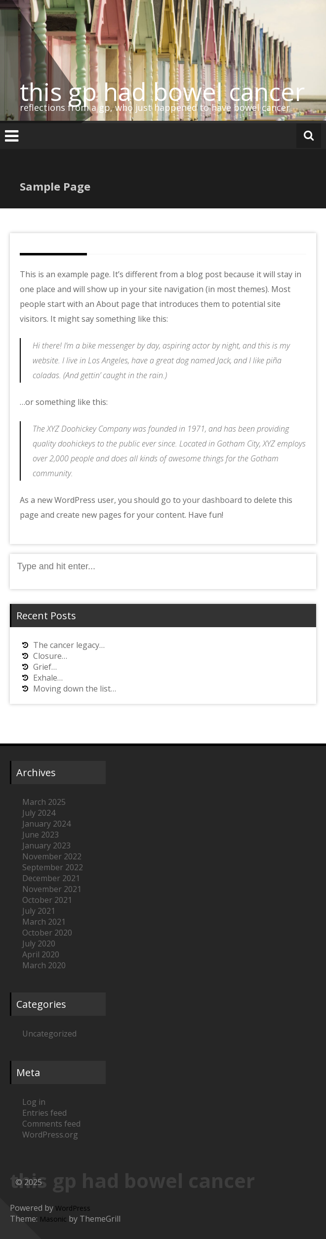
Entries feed (44, 1112)
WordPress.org (50, 1134)
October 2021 (47, 899)
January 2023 (46, 845)
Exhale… (48, 677)
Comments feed (51, 1123)
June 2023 (40, 834)
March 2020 (44, 965)
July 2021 (38, 910)
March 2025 (44, 801)
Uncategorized (49, 1033)
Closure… (50, 655)
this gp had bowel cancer (162, 91)
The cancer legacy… (69, 645)
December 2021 (51, 878)
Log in (33, 1101)
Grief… (45, 666)
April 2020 (40, 954)
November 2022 (52, 856)
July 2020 (38, 943)
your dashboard (212, 500)
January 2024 (46, 823)
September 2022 (52, 867)
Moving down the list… (74, 688)
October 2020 (47, 932)
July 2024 (38, 812)
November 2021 (52, 889)
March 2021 (44, 921)
